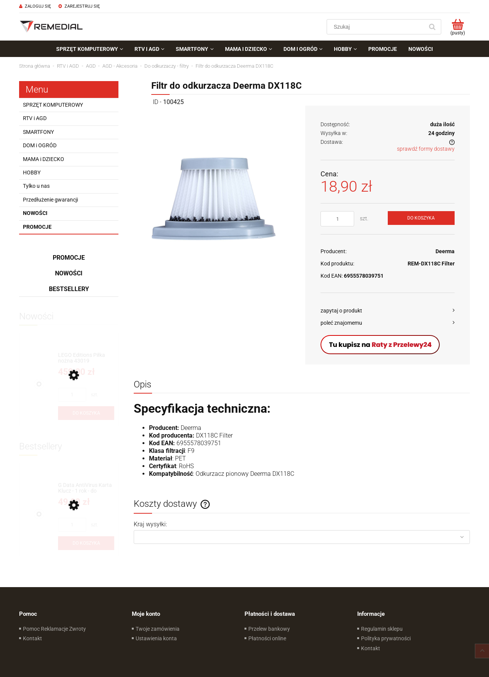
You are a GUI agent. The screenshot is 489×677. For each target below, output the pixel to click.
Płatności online (267, 638)
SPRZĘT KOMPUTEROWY (53, 105)
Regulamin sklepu (382, 629)
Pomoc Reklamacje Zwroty (54, 629)
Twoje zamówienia (158, 629)
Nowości (35, 213)
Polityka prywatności (386, 638)
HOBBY (31, 172)
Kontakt (32, 638)
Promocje (37, 227)
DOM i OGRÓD (40, 145)
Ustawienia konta (156, 638)
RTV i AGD (35, 118)
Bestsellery (69, 289)
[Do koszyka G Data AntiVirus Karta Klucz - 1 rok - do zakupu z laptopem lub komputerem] (86, 543)
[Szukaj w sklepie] (377, 26)
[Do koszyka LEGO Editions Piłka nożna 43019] (86, 413)
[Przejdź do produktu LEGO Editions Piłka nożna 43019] (86, 358)
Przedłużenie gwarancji (50, 200)
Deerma (445, 251)
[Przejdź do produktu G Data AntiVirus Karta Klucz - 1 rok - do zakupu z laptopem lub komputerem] (86, 488)
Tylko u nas (36, 186)
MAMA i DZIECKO (43, 159)
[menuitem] (89, 49)
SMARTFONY (38, 132)
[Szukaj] (432, 26)
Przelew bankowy (269, 629)
